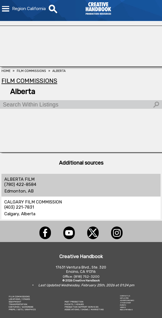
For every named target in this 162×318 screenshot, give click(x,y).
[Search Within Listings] (81, 104)
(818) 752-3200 (87, 277)
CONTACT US (125, 296)
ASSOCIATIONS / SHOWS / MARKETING (84, 309)
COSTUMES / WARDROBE (21, 307)
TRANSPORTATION (18, 304)
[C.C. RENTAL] (81, 150)
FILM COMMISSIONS (19, 296)
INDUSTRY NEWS (126, 310)
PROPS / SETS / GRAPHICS (22, 309)
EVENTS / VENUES (74, 304)
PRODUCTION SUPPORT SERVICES (81, 307)
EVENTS (123, 305)
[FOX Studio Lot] (81, 65)
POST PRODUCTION (73, 301)
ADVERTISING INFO (127, 300)
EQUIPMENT (15, 301)
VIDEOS (123, 307)
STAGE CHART (125, 303)
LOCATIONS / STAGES (19, 299)
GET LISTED (124, 298)
